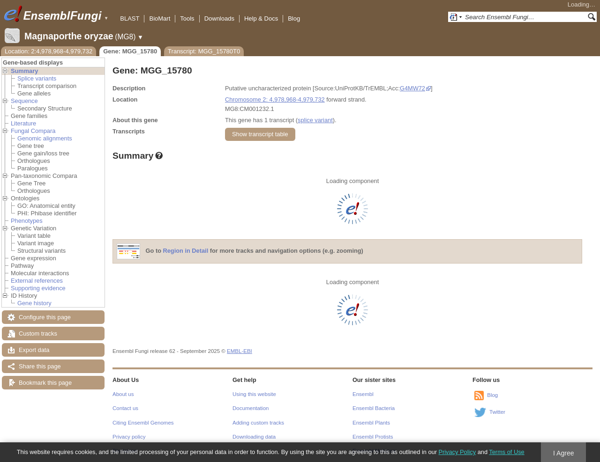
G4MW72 (412, 88)
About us (123, 394)
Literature (23, 123)
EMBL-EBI (239, 351)
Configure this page (45, 317)
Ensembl (363, 394)
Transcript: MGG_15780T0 (204, 51)
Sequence (24, 100)
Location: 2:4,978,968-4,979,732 (48, 51)
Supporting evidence (38, 288)
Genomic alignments (44, 138)
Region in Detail (186, 251)
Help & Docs (261, 18)
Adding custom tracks (258, 422)
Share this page (40, 366)
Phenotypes (27, 220)
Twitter (497, 412)
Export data (34, 349)
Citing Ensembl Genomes (143, 422)
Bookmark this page (45, 382)
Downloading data (254, 437)
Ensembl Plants (371, 422)
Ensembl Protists (372, 437)
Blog (294, 18)
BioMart (159, 18)
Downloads (219, 18)
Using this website (254, 394)
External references (37, 280)
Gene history (34, 303)
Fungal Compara (33, 130)
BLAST (129, 18)
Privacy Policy (457, 451)
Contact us (125, 408)
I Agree (563, 453)
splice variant (315, 120)
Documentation (250, 408)
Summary (24, 70)
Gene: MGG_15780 (130, 51)
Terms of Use (506, 451)
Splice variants (36, 78)
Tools (187, 18)
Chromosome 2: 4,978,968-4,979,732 (275, 99)
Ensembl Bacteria (373, 408)
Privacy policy (128, 437)
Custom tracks (38, 333)
